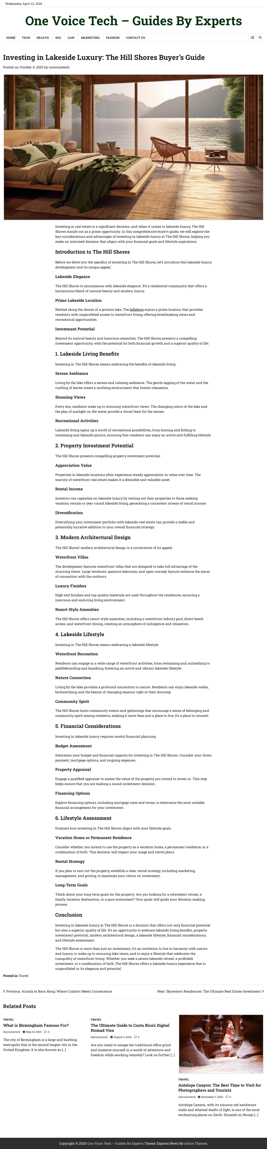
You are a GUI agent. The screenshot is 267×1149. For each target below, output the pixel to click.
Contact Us (135, 38)
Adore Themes (195, 1143)
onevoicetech (59, 67)
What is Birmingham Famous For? (36, 1025)
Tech (26, 38)
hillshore (137, 309)
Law (71, 38)
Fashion (113, 38)
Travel (23, 975)
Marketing (90, 38)
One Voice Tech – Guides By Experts (133, 20)
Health (43, 38)
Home (10, 38)
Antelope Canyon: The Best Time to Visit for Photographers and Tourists (219, 1087)
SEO (58, 38)
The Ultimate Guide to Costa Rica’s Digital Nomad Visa (130, 1028)
